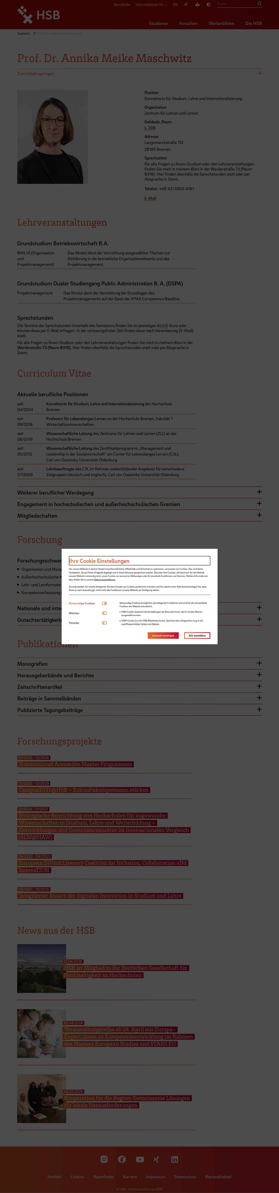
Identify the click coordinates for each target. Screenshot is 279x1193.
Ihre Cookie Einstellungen (99, 560)
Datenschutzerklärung (104, 579)
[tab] (85, 603)
